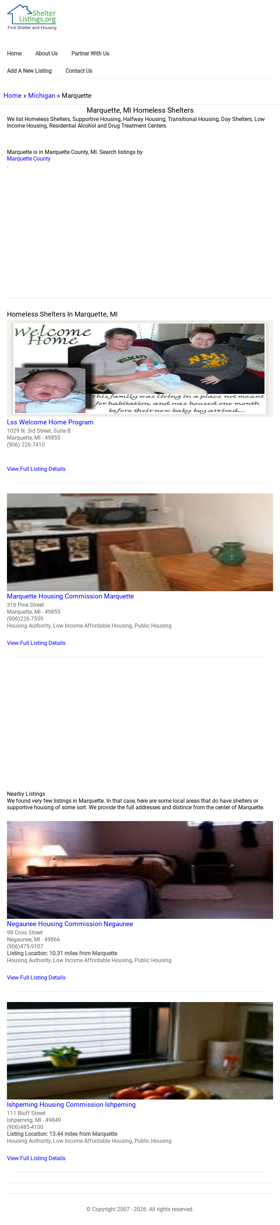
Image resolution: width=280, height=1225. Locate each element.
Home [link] (14, 53)
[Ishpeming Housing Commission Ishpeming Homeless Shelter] (140, 1082)
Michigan (41, 96)
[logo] (32, 17)
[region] (140, 241)
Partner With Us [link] (90, 53)
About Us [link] (46, 53)
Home (12, 96)
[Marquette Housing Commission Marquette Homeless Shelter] (140, 569)
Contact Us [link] (78, 71)
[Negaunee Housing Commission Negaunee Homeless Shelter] (140, 901)
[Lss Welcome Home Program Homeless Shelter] (140, 396)
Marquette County (29, 158)
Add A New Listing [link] (29, 71)
